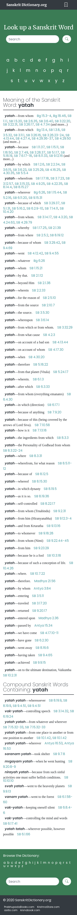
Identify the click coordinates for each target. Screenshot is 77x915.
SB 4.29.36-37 (42, 138)
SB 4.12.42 (35, 253)
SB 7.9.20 (54, 412)
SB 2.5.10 (49, 297)
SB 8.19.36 (41, 496)
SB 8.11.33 (40, 155)
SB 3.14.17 (45, 217)
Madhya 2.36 (48, 618)
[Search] (32, 39)
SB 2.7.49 (21, 152)
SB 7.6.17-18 (23, 155)
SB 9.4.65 (45, 655)
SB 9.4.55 (52, 253)
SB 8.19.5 (50, 488)
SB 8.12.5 (41, 474)
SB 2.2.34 (53, 164)
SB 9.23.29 (41, 548)
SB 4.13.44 (60, 342)
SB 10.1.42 (44, 737)
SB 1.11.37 (38, 147)
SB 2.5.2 (42, 235)
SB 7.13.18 (40, 430)
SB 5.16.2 (18, 208)
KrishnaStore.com (48, 907)
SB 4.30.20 (37, 357)
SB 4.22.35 (54, 183)
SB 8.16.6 (42, 647)
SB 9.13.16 (53, 525)
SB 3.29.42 (52, 242)
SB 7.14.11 (51, 208)
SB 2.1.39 (54, 227)
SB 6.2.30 (41, 640)
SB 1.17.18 (42, 178)
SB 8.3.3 (63, 437)
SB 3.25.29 (36, 169)
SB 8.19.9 (55, 700)
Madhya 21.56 (44, 581)
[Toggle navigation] (66, 5)
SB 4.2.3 (49, 334)
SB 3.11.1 (19, 135)
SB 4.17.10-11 (49, 633)
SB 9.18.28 (46, 533)
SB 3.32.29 (64, 327)
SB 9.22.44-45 (58, 540)
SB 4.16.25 (52, 169)
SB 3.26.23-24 (53, 135)
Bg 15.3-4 (44, 115)
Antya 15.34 (43, 625)
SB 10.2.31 (10, 675)
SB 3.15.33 (22, 183)
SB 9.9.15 (39, 662)
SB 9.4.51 (19, 705)
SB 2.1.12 (37, 275)
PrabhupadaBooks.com (19, 907)
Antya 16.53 (54, 743)
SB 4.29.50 (63, 138)
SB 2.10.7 (48, 305)
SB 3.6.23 (19, 169)
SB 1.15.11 (52, 147)
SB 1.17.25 (40, 227)
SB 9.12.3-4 (63, 518)
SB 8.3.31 (35, 455)
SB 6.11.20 (20, 197)
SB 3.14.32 (61, 711)
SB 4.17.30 (55, 349)
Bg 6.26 (39, 192)
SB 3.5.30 (42, 312)
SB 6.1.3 (38, 379)
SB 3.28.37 (37, 152)
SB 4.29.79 (24, 222)
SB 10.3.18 (54, 555)
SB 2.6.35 (30, 121)
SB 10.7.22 (37, 573)
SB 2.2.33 (38, 290)
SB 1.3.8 (54, 129)
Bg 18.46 (59, 115)
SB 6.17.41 (10, 823)
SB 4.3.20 (60, 217)
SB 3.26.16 (33, 135)
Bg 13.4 (42, 129)
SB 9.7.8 (59, 754)
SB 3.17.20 (39, 603)
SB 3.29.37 (52, 203)
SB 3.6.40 (46, 121)
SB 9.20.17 (39, 610)
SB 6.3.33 (43, 386)
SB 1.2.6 (38, 164)
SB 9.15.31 (35, 197)
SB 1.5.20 (15, 121)
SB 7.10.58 (42, 425)
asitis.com (10, 910)
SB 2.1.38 (44, 283)
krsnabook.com (30, 910)
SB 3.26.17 (26, 124)
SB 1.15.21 (36, 268)
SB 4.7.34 (43, 124)
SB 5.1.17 (53, 152)
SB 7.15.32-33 (13, 727)
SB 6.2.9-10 (34, 208)
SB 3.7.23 (57, 178)
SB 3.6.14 (42, 320)
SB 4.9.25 (38, 183)
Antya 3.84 (42, 588)
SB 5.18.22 (40, 364)
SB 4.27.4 (23, 138)
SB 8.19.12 (57, 235)
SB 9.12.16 (56, 155)
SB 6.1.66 (23, 834)
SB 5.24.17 (60, 371)
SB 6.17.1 (53, 404)
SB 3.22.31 (10, 124)
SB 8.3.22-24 (13, 450)
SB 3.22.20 (62, 121)
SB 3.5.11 (38, 595)
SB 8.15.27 (21, 187)
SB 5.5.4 (22, 173)
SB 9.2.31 (59, 511)
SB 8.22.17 (47, 503)
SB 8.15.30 (39, 481)
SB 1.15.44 (54, 192)
